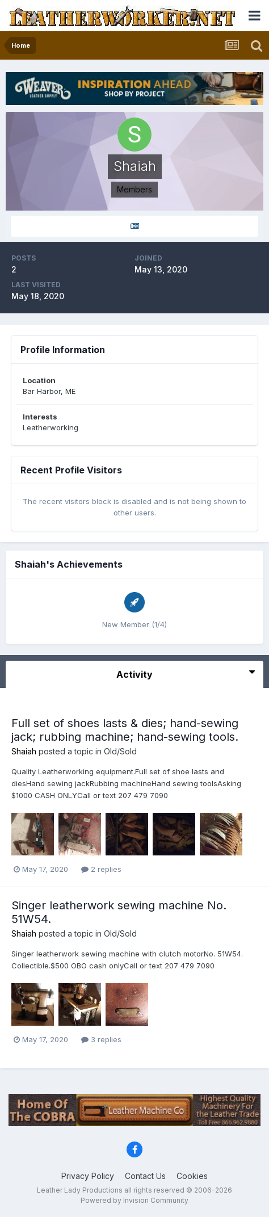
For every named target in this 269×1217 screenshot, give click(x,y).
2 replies (101, 869)
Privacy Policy (87, 1176)
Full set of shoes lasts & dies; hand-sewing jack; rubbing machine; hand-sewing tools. (124, 730)
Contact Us (145, 1176)
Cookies (192, 1176)
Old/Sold (120, 751)
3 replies (101, 1039)
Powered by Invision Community (134, 1200)
